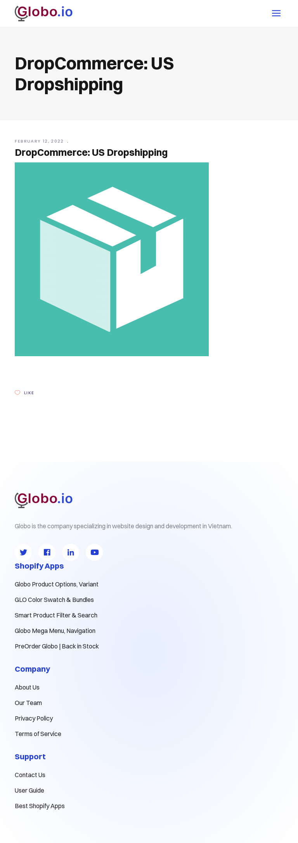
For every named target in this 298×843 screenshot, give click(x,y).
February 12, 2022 (40, 141)
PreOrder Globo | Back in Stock (57, 646)
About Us (27, 687)
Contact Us (30, 775)
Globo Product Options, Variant (57, 584)
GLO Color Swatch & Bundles (54, 599)
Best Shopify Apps (40, 806)
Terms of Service (38, 734)
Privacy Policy (34, 718)
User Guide (29, 790)
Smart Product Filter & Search (56, 615)
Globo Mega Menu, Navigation (55, 630)
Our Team (28, 703)
